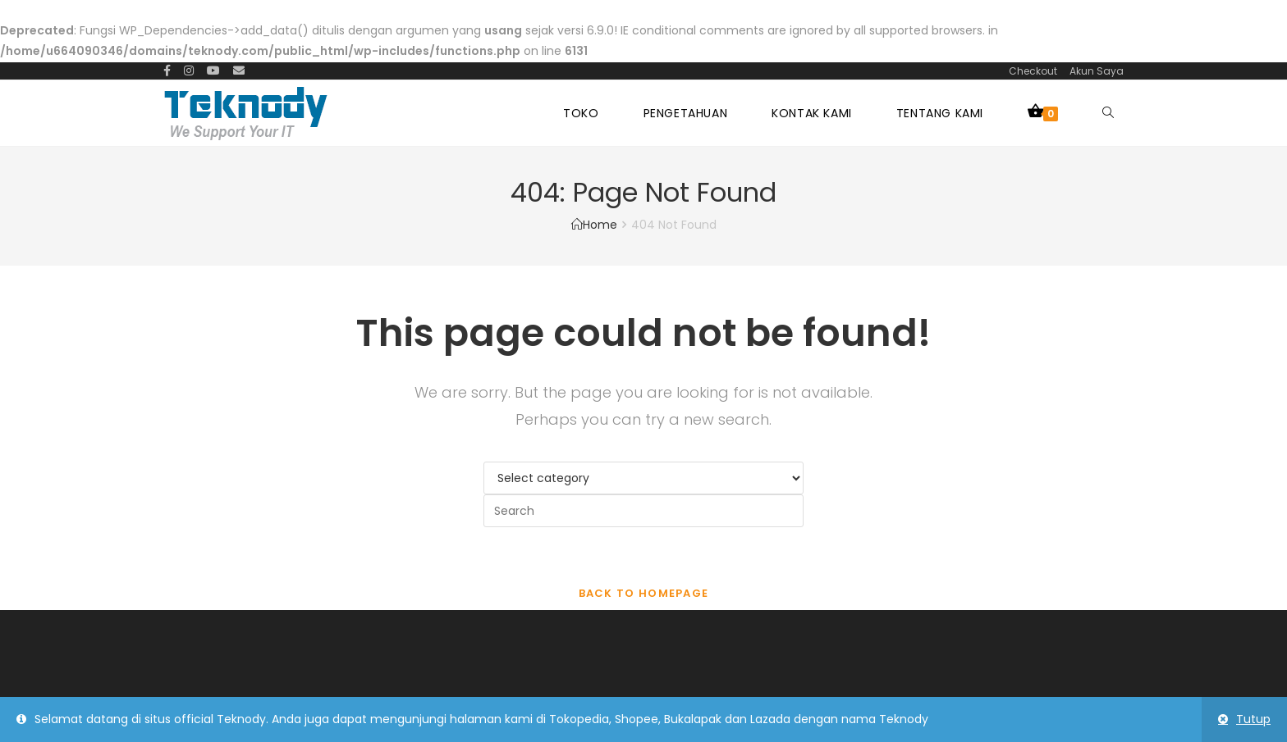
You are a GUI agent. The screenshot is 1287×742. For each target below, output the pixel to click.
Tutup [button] (1253, 719)
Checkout (1033, 71)
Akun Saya (1096, 71)
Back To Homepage (644, 593)
